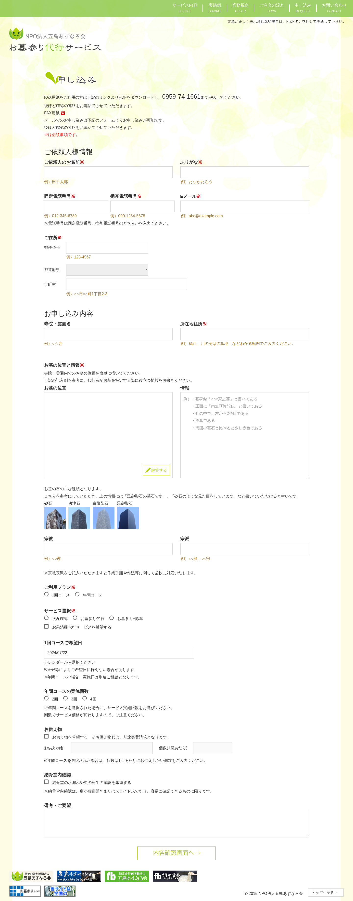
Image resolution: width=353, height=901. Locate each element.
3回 (74, 699)
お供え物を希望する (70, 737)
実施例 (215, 8)
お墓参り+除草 (130, 619)
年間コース (93, 595)
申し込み (303, 8)
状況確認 (60, 619)
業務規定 (240, 8)
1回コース (61, 595)
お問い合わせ (334, 8)
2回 (55, 699)
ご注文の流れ (271, 8)
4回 (93, 699)
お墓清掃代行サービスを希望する (82, 627)
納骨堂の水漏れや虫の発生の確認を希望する (91, 782)
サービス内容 (185, 8)
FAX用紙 (55, 113)
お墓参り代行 (92, 619)
